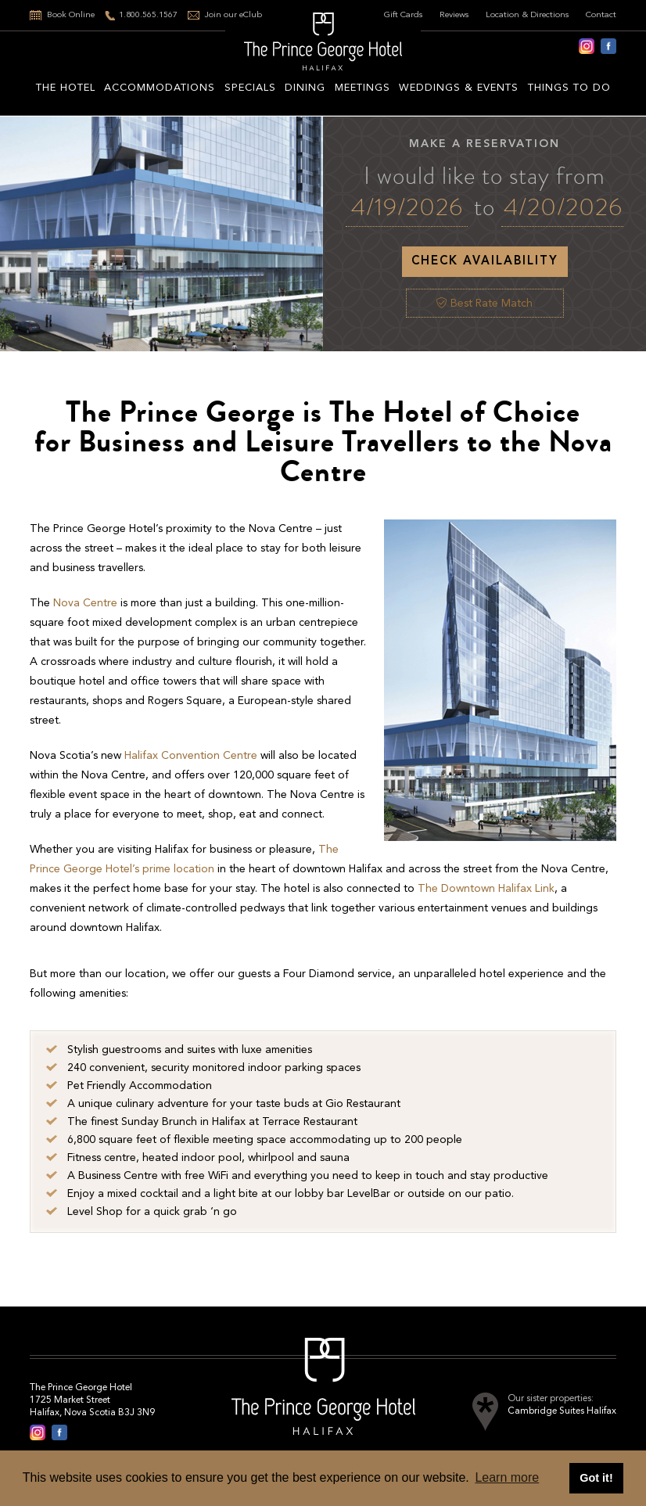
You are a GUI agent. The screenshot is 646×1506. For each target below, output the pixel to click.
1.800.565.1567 (148, 15)
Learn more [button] (507, 1477)
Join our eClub (233, 15)
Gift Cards (403, 15)
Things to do (569, 88)
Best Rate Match (484, 303)
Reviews (454, 15)
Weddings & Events (459, 88)
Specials (250, 88)
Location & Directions (527, 15)
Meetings (362, 88)
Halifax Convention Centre (190, 755)
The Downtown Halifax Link (486, 888)
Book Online (71, 15)
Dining (305, 88)
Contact (601, 15)
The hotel (65, 88)
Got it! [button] (596, 1478)
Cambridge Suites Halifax (562, 1411)
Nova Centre (85, 603)
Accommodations (159, 88)
